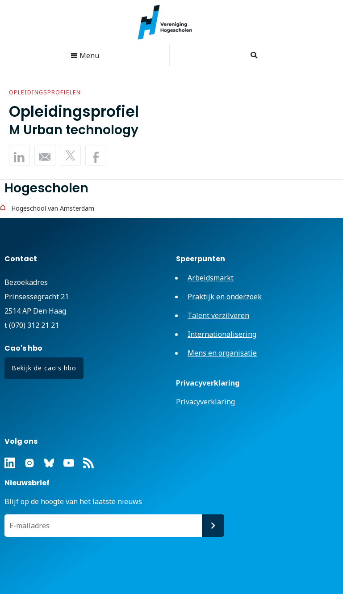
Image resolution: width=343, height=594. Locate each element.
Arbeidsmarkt (211, 278)
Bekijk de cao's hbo (44, 368)
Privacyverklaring (205, 402)
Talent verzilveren (218, 315)
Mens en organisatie (222, 353)
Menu (85, 55)
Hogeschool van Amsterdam (52, 208)
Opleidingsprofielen (45, 92)
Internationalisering (222, 334)
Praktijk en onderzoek (225, 296)
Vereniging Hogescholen (169, 22)
